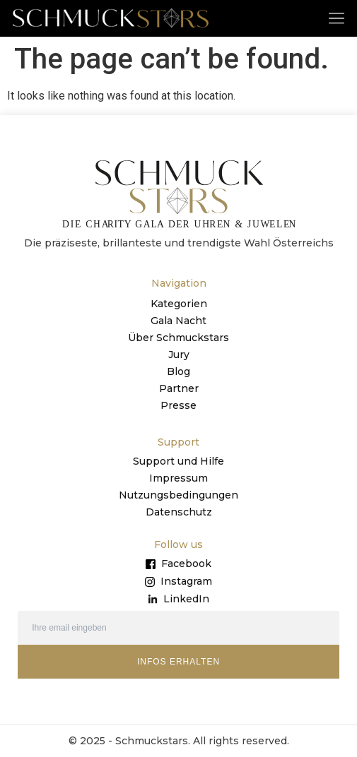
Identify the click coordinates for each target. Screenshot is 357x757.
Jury (178, 354)
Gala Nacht (178, 320)
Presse (178, 405)
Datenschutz (179, 512)
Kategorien (179, 303)
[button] (337, 17)
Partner (179, 388)
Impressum (178, 478)
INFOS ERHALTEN (178, 662)
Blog (178, 371)
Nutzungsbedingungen (178, 495)
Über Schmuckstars (178, 337)
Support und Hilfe (178, 461)
